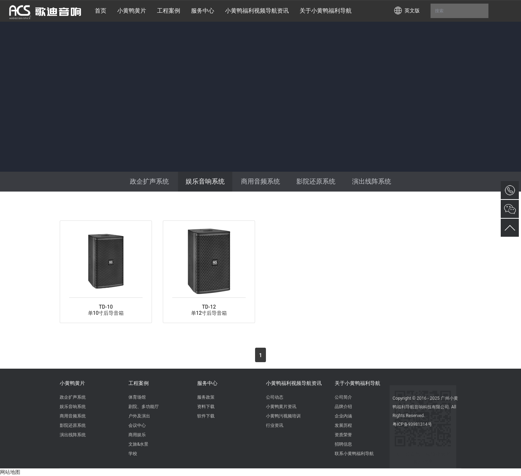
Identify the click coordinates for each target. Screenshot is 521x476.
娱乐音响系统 (205, 181)
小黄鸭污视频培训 (283, 416)
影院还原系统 (315, 181)
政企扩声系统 (149, 181)
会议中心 (137, 425)
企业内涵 (343, 416)
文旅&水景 (138, 444)
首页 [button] (100, 10)
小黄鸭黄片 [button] (131, 10)
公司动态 (274, 397)
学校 (132, 453)
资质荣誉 (343, 434)
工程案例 (138, 383)
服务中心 (207, 383)
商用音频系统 (260, 181)
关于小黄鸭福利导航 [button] (326, 10)
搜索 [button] (459, 11)
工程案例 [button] (168, 10)
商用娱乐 (137, 434)
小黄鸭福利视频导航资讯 (294, 383)
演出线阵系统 (371, 181)
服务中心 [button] (202, 10)
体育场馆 (137, 397)
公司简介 (343, 397)
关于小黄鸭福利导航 (357, 383)
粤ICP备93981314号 (412, 424)
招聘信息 (343, 444)
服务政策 (206, 397)
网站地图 (10, 472)
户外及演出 (139, 416)
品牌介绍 (343, 406)
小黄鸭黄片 (72, 383)
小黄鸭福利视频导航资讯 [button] (257, 10)
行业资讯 (274, 425)
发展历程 (343, 425)
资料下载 (206, 406)
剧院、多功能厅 (143, 406)
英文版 (412, 10)
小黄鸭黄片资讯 (281, 406)
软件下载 (206, 416)
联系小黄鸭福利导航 (354, 453)
